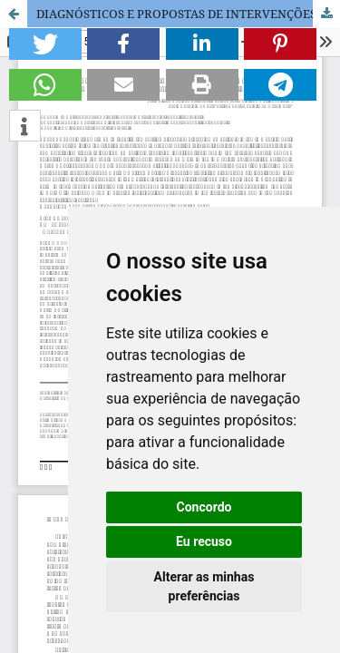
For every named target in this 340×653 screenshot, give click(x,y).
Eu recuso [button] (204, 541)
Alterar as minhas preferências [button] (204, 586)
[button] (45, 44)
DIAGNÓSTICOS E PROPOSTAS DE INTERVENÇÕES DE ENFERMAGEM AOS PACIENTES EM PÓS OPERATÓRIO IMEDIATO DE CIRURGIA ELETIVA (188, 13)
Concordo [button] (204, 507)
